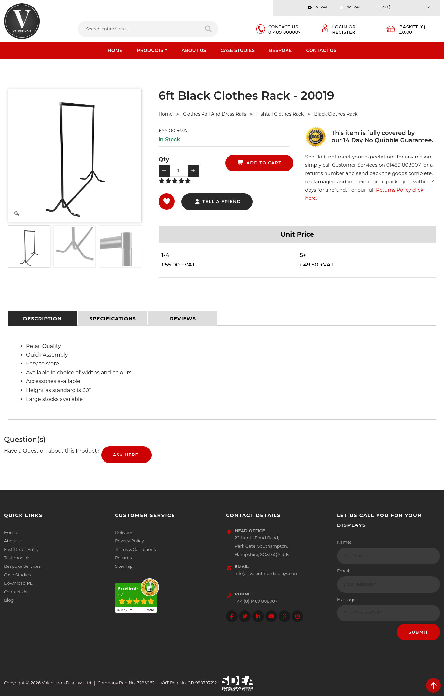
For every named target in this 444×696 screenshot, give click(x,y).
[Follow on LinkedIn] (258, 616)
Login (339, 26)
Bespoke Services (22, 566)
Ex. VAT (320, 7)
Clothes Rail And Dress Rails (214, 114)
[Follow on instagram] (297, 616)
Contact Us (321, 50)
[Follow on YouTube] (271, 616)
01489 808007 (284, 31)
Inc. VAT (353, 7)
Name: (344, 542)
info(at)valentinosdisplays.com (266, 573)
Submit (418, 632)
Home (115, 50)
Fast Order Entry (21, 549)
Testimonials (17, 557)
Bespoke (280, 50)
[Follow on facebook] (232, 616)
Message (346, 599)
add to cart (259, 162)
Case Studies (238, 50)
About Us (194, 50)
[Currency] (404, 7)
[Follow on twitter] (245, 616)
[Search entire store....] (139, 29)
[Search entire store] (209, 29)
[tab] (42, 318)
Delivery (123, 532)
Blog (9, 600)
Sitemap (124, 566)
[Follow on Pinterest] (284, 616)
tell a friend (217, 201)
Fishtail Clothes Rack (280, 114)
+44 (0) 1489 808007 (256, 601)
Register (343, 31)
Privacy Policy (129, 540)
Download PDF (20, 583)
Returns (123, 557)
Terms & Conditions (135, 549)
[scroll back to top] (433, 685)
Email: (343, 570)
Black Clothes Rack (335, 114)
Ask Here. (126, 454)
